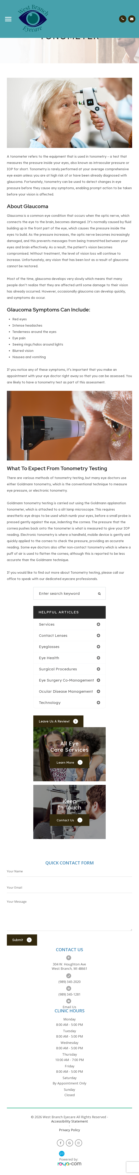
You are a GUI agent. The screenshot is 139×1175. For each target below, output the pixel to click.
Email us (69, 1007)
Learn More (65, 762)
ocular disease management (66, 691)
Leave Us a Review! (54, 721)
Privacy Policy (69, 1130)
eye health (49, 657)
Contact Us (65, 820)
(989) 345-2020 (69, 981)
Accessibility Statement (69, 1121)
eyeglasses (49, 646)
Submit (17, 940)
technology (49, 702)
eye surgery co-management (66, 680)
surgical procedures (58, 669)
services (46, 624)
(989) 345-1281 (69, 994)
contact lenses (53, 635)
